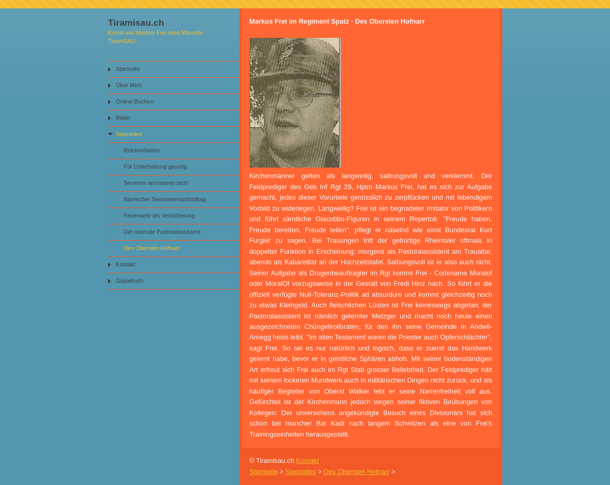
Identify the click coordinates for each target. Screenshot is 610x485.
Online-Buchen (135, 101)
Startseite (128, 69)
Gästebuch (130, 280)
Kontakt (126, 264)
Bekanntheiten (142, 150)
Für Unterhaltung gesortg (156, 166)
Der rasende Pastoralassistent (162, 232)
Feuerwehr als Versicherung (159, 215)
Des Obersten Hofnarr (152, 248)
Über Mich (129, 85)
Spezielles (129, 134)
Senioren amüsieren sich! (156, 183)
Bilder (123, 118)
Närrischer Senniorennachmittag (165, 199)
